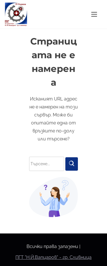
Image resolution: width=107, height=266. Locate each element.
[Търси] (71, 164)
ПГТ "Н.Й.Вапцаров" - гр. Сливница (53, 257)
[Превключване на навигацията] (94, 14)
